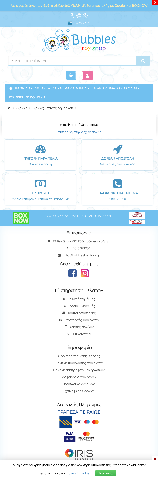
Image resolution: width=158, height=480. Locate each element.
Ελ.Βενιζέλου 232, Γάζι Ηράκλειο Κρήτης (81, 241)
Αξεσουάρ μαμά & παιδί (68, 88)
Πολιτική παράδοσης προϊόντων (79, 363)
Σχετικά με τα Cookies (79, 391)
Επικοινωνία (36, 97)
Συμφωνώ (106, 473)
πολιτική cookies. (79, 473)
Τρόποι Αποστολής (79, 313)
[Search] (143, 61)
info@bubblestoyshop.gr (82, 255)
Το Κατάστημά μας (79, 299)
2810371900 (117, 199)
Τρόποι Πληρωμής (79, 306)
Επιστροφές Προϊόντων (79, 320)
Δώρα (40, 88)
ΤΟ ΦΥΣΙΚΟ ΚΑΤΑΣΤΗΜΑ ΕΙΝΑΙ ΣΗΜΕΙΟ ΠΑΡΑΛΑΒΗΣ (79, 216)
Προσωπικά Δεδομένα (79, 384)
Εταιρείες (16, 97)
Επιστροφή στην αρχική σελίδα (79, 132)
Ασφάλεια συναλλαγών (79, 377)
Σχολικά (131, 88)
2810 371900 (81, 248)
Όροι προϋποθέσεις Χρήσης (79, 356)
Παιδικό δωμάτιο (106, 88)
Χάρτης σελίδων (79, 327)
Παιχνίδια (24, 88)
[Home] (9, 108)
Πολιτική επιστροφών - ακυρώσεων (79, 370)
